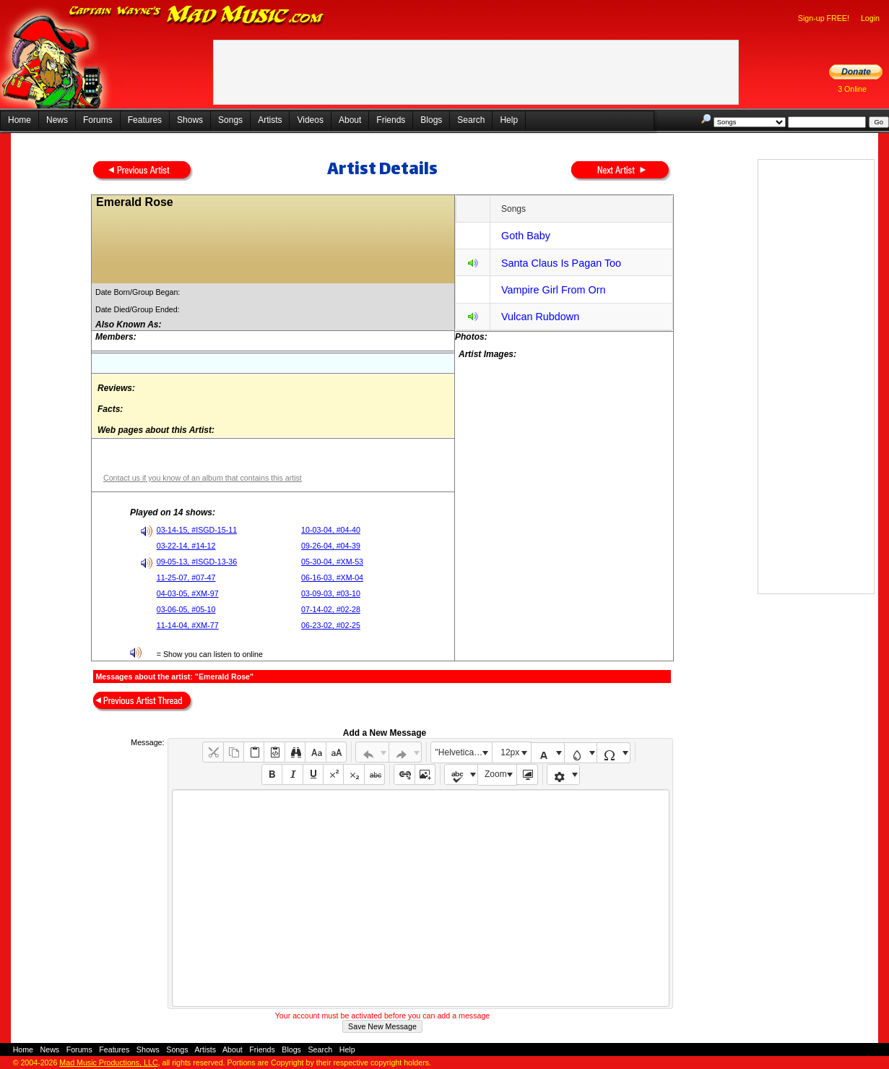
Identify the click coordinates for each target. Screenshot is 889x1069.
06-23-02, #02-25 (330, 625)
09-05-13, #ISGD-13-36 (197, 561)
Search (471, 120)
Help (509, 120)
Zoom (496, 774)
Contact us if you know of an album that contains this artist (202, 477)
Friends (390, 120)
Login (870, 18)
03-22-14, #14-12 (186, 545)
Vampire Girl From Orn (553, 290)
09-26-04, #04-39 (330, 545)
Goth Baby (525, 235)
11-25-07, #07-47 (186, 577)
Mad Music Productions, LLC (108, 1062)
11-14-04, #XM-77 (188, 625)
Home (19, 120)
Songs (230, 120)
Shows (190, 120)
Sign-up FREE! (823, 18)
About (350, 120)
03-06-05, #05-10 (186, 609)
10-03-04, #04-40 (330, 529)
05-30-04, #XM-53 (332, 561)
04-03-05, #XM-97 (188, 593)
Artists (270, 120)
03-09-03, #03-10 (330, 593)
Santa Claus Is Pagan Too (561, 263)
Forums (98, 120)
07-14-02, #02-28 (330, 609)
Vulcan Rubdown (540, 316)
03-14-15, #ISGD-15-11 (197, 529)
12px (509, 752)
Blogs (431, 120)
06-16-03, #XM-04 (332, 577)
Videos (310, 120)
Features (145, 120)
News (57, 120)
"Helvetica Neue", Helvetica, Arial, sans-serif (463, 752)
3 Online (852, 89)
